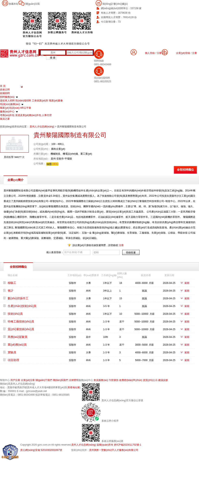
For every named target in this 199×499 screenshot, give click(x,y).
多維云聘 (5, 89)
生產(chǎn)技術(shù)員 (22, 306)
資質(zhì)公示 (150, 380)
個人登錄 (150, 53)
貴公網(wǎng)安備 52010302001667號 (41, 450)
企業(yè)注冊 (28, 380)
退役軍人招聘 (7, 100)
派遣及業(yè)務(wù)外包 (28, 115)
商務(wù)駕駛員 (17, 336)
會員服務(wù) (101, 380)
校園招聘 (5, 93)
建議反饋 (163, 380)
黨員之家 (5, 118)
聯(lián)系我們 (60, 380)
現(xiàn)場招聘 (23, 100)
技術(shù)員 (15, 313)
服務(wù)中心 (7, 111)
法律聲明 (74, 380)
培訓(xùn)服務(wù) (10, 104)
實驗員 (12, 352)
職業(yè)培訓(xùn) (9, 107)
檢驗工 (12, 282)
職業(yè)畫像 (56, 100)
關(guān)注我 (32, 3)
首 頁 (2, 86)
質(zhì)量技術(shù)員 (21, 329)
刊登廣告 (114, 380)
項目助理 (13, 360)
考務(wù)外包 (7, 115)
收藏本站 (13, 3)
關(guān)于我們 (44, 380)
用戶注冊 (15, 380)
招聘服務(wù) (7, 96)
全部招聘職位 (185, 169)
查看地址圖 (74, 387)
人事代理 (47, 115)
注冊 (194, 53)
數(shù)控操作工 (18, 298)
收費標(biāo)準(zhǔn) (130, 380)
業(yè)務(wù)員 (17, 344)
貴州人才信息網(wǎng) (42, 126)
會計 (10, 290)
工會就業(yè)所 (40, 100)
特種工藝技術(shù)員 (21, 321)
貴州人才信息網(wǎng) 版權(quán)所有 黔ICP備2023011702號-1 (106, 444)
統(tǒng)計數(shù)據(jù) (115, 3)
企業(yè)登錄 (183, 53)
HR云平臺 (25, 107)
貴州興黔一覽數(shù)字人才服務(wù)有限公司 (113, 450)
